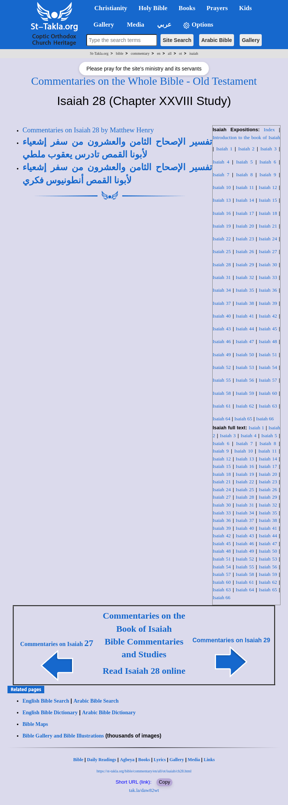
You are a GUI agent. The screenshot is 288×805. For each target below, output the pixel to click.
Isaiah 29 (245, 264)
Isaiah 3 (268, 148)
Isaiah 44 (245, 328)
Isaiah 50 (245, 354)
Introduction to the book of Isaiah (246, 137)
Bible (78, 759)
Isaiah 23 (245, 238)
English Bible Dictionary (50, 712)
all (170, 53)
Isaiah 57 (268, 380)
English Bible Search (45, 701)
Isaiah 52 (222, 367)
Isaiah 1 (224, 148)
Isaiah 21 (268, 226)
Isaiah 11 (245, 187)
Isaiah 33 (268, 277)
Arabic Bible (216, 40)
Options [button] (198, 25)
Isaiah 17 (245, 213)
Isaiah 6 (268, 162)
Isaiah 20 (245, 226)
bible (119, 53)
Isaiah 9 (268, 174)
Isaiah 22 (222, 238)
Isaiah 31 (222, 277)
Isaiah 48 (268, 341)
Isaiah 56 (245, 380)
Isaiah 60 (268, 393)
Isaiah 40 (222, 316)
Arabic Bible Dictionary (109, 712)
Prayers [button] (217, 8)
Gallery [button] (101, 24)
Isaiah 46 (222, 341)
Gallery (251, 40)
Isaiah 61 (222, 406)
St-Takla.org (99, 53)
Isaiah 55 (222, 380)
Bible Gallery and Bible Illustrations (63, 736)
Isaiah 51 (268, 354)
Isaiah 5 (244, 162)
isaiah (193, 53)
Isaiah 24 (268, 238)
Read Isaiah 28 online (144, 671)
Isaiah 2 (246, 148)
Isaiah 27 (268, 251)
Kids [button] (245, 8)
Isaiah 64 (221, 418)
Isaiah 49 (222, 354)
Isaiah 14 (245, 200)
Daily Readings (101, 759)
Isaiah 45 (268, 328)
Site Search (177, 40)
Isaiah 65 (243, 418)
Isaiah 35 (245, 290)
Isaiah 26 (245, 251)
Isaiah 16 (222, 213)
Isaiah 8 (244, 174)
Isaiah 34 (222, 290)
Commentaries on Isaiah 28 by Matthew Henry (88, 130)
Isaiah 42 (268, 316)
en (158, 53)
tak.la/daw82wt (144, 790)
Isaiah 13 (222, 200)
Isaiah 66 (265, 418)
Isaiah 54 (268, 367)
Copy (164, 782)
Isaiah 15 (268, 200)
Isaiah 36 (268, 290)
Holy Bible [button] (152, 8)
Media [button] (134, 24)
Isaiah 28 (222, 264)
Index (269, 129)
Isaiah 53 (245, 367)
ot (180, 53)
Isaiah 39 (268, 303)
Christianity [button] (111, 8)
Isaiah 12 (268, 187)
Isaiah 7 (221, 174)
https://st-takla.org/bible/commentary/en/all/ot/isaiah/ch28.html (143, 771)
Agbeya (127, 759)
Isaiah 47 (245, 341)
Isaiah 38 (245, 303)
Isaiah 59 (245, 393)
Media (194, 759)
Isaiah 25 (222, 251)
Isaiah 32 (245, 277)
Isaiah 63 (268, 406)
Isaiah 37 (222, 303)
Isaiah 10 (222, 187)
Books (144, 759)
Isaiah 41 (245, 316)
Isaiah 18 (268, 213)
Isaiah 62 (245, 406)
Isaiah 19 (222, 226)
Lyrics (160, 759)
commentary (140, 53)
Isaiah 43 (222, 328)
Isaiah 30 (268, 264)
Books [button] (186, 8)
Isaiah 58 (222, 393)
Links (209, 759)
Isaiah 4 (221, 162)
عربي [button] (163, 24)
